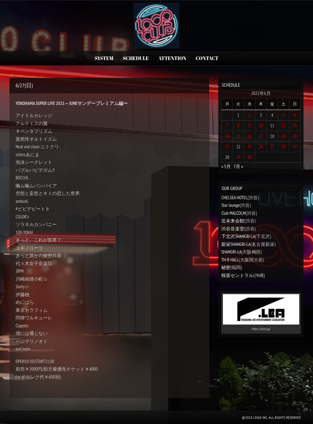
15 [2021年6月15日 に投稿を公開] (238, 136)
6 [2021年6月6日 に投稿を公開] (295, 115)
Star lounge (230, 205)
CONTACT (207, 58)
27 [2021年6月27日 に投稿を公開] (295, 146)
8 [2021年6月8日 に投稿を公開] (239, 125)
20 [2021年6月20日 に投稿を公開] (295, 136)
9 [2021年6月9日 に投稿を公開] (250, 125)
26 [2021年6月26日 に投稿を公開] (284, 146)
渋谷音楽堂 (232, 229)
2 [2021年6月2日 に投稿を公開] (250, 115)
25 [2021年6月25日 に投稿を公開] (272, 146)
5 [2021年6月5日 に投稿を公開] (283, 115)
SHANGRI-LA (231, 252)
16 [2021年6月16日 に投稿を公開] (250, 136)
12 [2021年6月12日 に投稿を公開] (284, 125)
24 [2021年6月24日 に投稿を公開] (261, 146)
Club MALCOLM (233, 213)
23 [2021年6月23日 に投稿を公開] (250, 146)
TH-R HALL (230, 260)
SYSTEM (103, 58)
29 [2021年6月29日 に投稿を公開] (238, 157)
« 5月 (226, 166)
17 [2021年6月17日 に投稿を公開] (261, 136)
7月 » (238, 166)
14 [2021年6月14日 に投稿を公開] (227, 136)
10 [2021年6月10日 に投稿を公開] (261, 125)
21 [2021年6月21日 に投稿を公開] (227, 146)
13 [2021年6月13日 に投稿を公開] (295, 125)
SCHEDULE (136, 58)
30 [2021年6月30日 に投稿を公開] (250, 157)
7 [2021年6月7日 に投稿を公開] (227, 125)
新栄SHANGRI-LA (235, 244)
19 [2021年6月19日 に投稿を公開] (284, 136)
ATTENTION (172, 58)
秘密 (225, 267)
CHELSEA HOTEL (234, 197)
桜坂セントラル (237, 275)
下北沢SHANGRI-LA (238, 236)
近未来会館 (232, 221)
